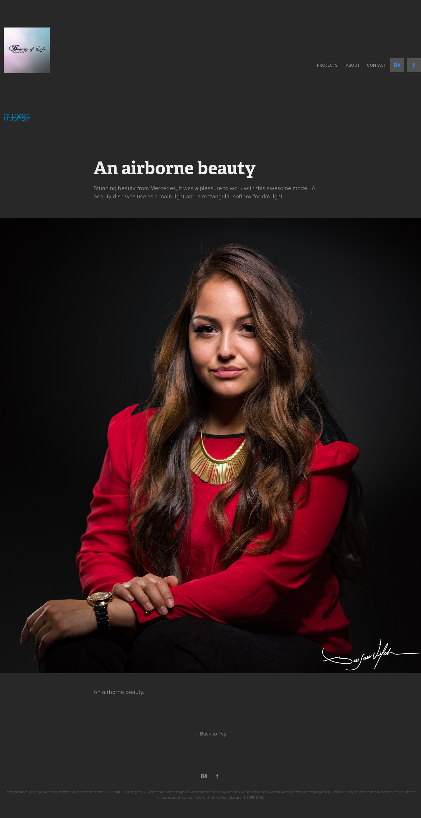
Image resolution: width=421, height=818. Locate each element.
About (353, 65)
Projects (327, 65)
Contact (376, 65)
